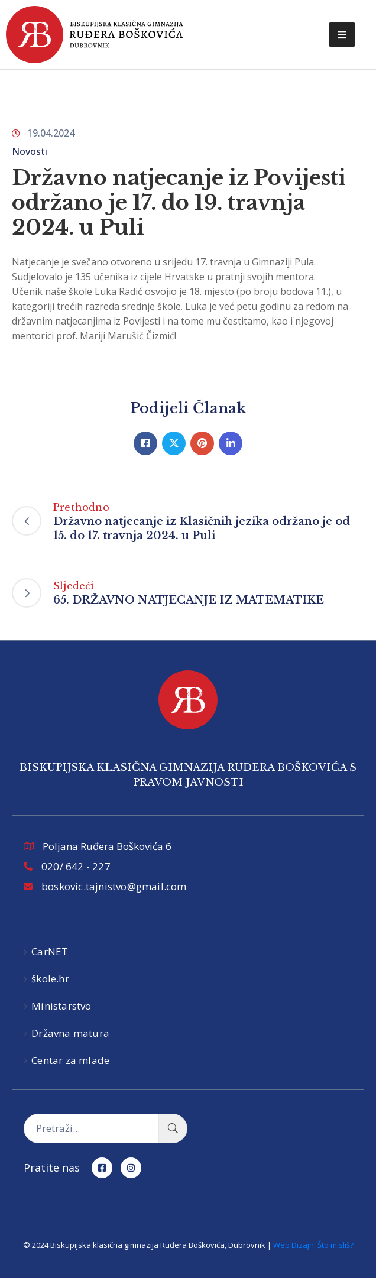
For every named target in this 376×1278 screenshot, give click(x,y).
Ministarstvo (61, 1006)
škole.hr (50, 978)
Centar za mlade (70, 1060)
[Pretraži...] (91, 1128)
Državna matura (70, 1033)
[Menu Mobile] (342, 34)
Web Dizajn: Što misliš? (313, 1245)
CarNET (49, 951)
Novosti (29, 151)
